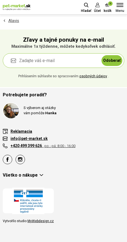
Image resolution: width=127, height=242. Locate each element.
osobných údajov (93, 76)
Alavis (13, 20)
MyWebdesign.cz (40, 221)
